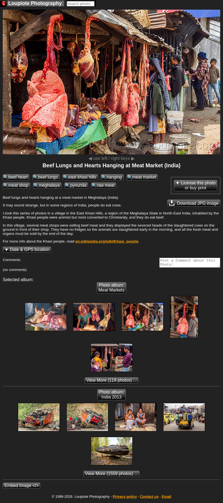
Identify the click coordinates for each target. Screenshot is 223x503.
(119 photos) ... (111, 382)
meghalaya (49, 185)
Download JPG (194, 203)
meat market (144, 177)
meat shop (18, 185)
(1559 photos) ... (111, 475)
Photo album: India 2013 (111, 396)
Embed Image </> (21, 487)
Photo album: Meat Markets (111, 289)
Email (166, 498)
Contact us (149, 498)
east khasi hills (82, 177)
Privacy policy (125, 498)
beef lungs (48, 177)
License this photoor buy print (198, 185)
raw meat (105, 185)
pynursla (78, 185)
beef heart (18, 177)
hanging (114, 177)
